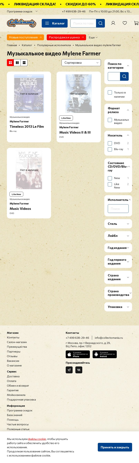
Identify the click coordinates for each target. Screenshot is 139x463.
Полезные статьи (18, 429)
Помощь (13, 419)
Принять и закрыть (115, 447)
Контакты (13, 337)
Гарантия (12, 390)
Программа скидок (19, 11)
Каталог (55, 23)
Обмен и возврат (18, 385)
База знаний (14, 415)
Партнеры (13, 351)
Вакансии (13, 360)
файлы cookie (37, 438)
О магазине (14, 365)
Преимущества (17, 346)
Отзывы (12, 356)
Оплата (11, 380)
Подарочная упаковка (21, 399)
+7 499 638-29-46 (74, 11)
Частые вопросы (18, 424)
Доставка (13, 376)
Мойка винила (16, 394)
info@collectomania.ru (109, 337)
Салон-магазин (17, 342)
